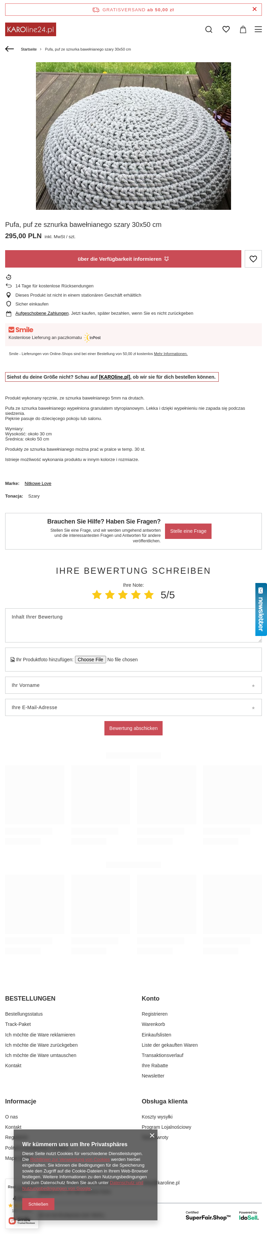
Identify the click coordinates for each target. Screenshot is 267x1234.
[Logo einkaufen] (30, 29)
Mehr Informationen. (171, 354)
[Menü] (259, 29)
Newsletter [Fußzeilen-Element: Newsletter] (153, 1076)
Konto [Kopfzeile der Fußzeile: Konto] (151, 998)
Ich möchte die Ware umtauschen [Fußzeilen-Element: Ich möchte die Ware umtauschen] (40, 1055)
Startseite (29, 49)
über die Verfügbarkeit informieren (123, 259)
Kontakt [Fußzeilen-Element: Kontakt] (13, 1065)
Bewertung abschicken (134, 728)
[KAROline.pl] (114, 377)
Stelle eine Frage (188, 531)
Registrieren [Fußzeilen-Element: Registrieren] (154, 1014)
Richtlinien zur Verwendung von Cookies (70, 1159)
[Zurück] (10, 49)
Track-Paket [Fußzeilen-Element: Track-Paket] (18, 1024)
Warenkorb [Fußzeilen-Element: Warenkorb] (153, 1024)
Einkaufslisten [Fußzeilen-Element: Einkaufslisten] (156, 1035)
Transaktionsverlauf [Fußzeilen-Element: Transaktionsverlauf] (162, 1055)
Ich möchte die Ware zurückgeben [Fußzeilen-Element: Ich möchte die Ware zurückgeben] (41, 1045)
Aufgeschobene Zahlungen (41, 313)
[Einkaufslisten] (225, 29)
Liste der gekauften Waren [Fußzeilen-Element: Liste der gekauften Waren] (170, 1045)
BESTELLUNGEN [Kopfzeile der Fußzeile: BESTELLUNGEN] (30, 998)
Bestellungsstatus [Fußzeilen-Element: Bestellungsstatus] (24, 1014)
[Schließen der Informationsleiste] (254, 9)
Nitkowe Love (38, 483)
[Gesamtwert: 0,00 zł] (243, 29)
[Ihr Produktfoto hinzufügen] (120, 659)
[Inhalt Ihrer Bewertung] (133, 625)
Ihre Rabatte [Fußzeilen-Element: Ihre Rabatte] (155, 1065)
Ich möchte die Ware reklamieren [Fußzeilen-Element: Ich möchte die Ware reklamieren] (40, 1035)
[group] (133, 159)
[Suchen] (208, 29)
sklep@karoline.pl (161, 1182)
